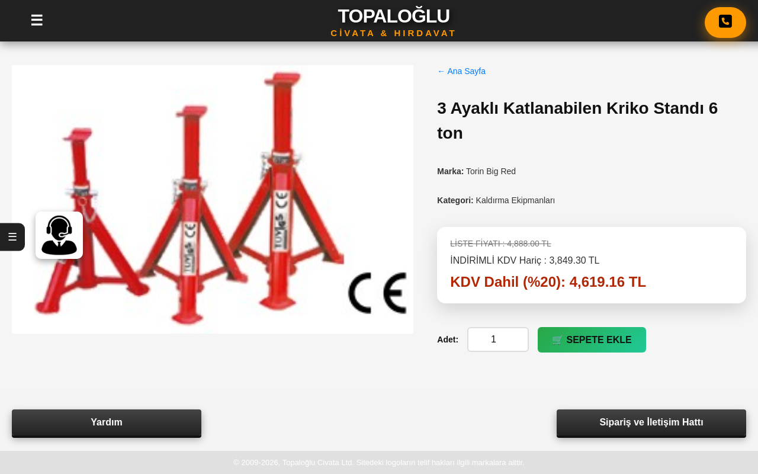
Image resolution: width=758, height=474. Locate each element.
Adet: (447, 339)
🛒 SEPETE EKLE (592, 340)
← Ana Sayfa (461, 71)
